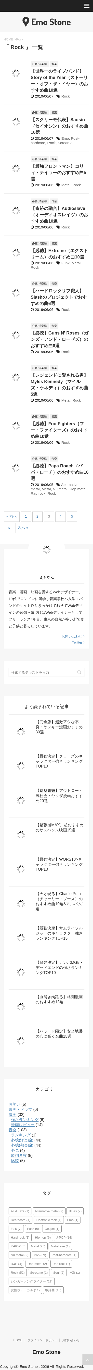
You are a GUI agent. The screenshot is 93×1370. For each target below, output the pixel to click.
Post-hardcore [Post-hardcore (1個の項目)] (64, 1255)
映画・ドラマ (20, 1109)
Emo (65, 138)
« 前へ (11, 516)
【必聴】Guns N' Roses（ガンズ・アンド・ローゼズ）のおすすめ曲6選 (59, 339)
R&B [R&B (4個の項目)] (16, 1264)
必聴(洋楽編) (22, 1140)
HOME (17, 1340)
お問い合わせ (73, 636)
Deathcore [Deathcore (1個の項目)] (20, 1220)
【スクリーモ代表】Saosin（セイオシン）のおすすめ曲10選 (59, 126)
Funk (65, 263)
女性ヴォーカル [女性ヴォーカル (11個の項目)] (25, 1290)
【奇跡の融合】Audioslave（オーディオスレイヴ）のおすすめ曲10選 (59, 215)
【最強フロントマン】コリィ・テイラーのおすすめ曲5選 (58, 172)
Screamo (65, 143)
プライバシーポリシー (42, 1340)
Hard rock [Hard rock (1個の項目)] (20, 1237)
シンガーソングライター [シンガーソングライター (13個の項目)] (32, 1281)
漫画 (12, 1115)
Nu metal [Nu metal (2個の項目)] (19, 1255)
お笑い (14, 1104)
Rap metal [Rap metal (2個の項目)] (37, 1264)
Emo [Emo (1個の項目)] (72, 1220)
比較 (15, 1161)
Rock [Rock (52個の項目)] (18, 1272)
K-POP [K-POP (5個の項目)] (18, 1246)
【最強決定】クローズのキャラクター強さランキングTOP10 (59, 761)
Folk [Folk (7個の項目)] (16, 1229)
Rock (65, 96)
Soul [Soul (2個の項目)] (59, 1272)
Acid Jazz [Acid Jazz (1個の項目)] (20, 1211)
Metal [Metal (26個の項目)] (38, 1246)
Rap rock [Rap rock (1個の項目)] (61, 1264)
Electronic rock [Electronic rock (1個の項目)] (49, 1220)
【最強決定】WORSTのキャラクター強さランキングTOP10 (59, 864)
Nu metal (60, 489)
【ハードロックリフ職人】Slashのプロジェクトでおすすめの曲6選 (59, 297)
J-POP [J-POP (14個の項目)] (64, 1237)
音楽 (12, 1130)
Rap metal (77, 489)
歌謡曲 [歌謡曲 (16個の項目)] (53, 1290)
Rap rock (38, 493)
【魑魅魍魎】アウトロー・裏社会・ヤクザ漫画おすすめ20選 (59, 795)
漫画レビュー (23, 1125)
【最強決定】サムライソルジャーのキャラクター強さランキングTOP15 (59, 933)
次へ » (23, 528)
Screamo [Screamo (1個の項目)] (39, 1272)
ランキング (21, 1135)
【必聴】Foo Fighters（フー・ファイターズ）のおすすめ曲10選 (59, 430)
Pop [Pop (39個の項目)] (40, 1255)
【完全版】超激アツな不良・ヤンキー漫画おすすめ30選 (59, 727)
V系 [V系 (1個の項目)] (75, 1272)
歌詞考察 (19, 1155)
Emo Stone (46, 1352)
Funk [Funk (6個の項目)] (33, 1229)
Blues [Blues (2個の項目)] (75, 1211)
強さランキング (25, 1120)
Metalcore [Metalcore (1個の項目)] (60, 1246)
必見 (15, 1150)
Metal (65, 185)
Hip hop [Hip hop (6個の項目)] (43, 1237)
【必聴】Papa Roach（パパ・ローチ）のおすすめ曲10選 (60, 472)
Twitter (78, 642)
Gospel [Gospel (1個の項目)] (51, 1229)
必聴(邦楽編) (22, 1145)
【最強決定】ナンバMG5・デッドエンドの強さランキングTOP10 (59, 967)
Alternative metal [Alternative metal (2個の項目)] (49, 1211)
